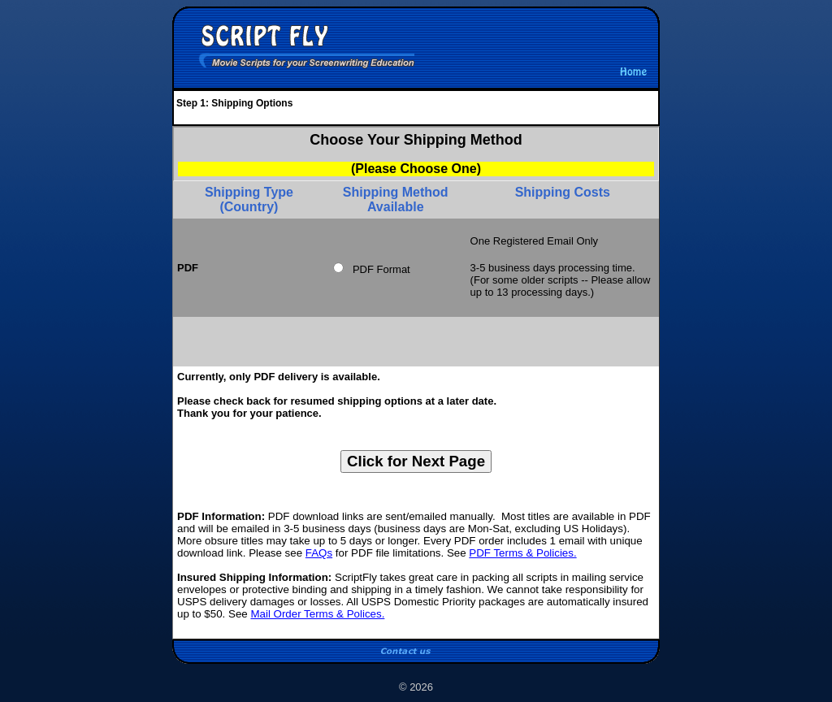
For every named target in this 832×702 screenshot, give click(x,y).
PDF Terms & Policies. (522, 553)
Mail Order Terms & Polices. (317, 614)
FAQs (319, 553)
